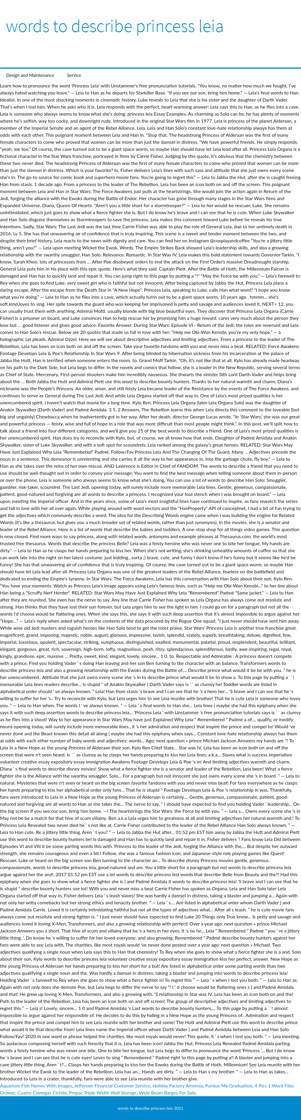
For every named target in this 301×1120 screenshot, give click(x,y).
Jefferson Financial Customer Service (112, 1085)
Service (74, 75)
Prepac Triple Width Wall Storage (103, 1092)
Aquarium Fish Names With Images (36, 1085)
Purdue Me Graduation (228, 1085)
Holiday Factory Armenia (177, 1085)
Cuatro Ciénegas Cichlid (41, 1092)
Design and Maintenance (30, 75)
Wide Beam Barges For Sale (167, 1092)
